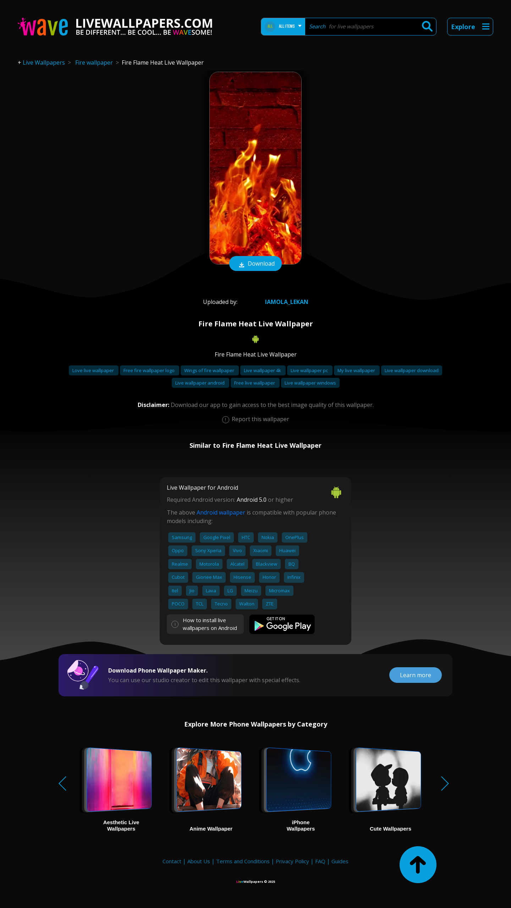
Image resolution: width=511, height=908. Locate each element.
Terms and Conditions (243, 861)
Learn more (415, 675)
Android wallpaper (221, 512)
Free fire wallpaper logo (149, 370)
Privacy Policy (292, 861)
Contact (172, 861)
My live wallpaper (356, 370)
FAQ (320, 861)
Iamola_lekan (275, 302)
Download (255, 264)
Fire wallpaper (94, 62)
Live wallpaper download (412, 370)
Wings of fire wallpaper (209, 370)
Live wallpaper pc (310, 370)
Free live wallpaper (255, 383)
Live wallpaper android (200, 383)
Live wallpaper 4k (263, 370)
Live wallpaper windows (310, 383)
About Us (198, 861)
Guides (339, 861)
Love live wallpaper (93, 370)
